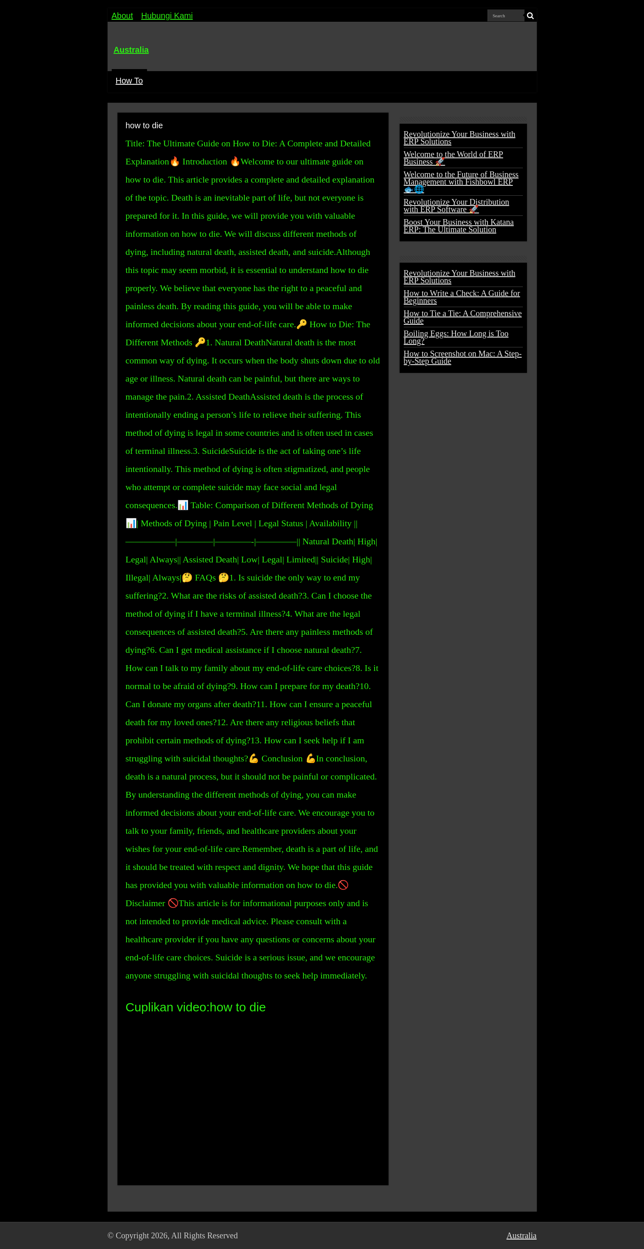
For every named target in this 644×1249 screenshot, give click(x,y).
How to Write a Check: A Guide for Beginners (462, 297)
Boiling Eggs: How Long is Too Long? (456, 337)
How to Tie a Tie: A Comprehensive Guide (463, 317)
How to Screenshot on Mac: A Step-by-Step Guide (463, 357)
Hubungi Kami (167, 15)
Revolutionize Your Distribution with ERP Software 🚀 (456, 205)
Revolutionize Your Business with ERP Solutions (459, 138)
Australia (131, 49)
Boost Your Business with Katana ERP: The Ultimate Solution (459, 225)
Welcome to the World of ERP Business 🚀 (453, 158)
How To (129, 80)
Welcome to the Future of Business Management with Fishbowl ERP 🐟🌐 (461, 182)
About (122, 15)
